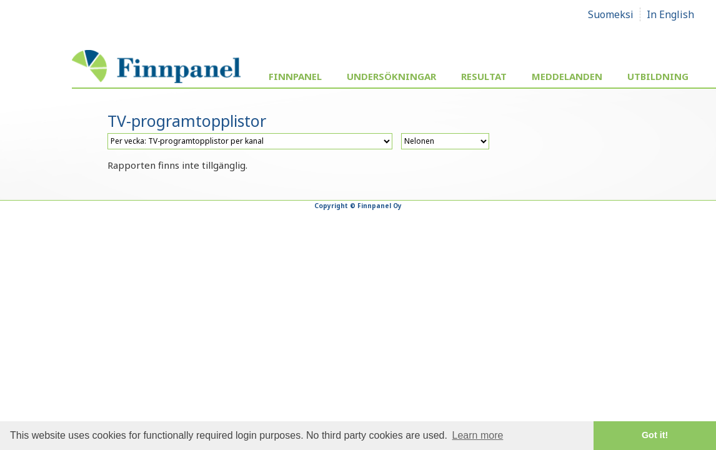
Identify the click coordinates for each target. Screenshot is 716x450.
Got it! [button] (655, 435)
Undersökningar (391, 76)
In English (670, 14)
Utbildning (658, 76)
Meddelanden (567, 76)
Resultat (484, 76)
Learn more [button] (478, 435)
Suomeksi (611, 14)
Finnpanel (295, 76)
